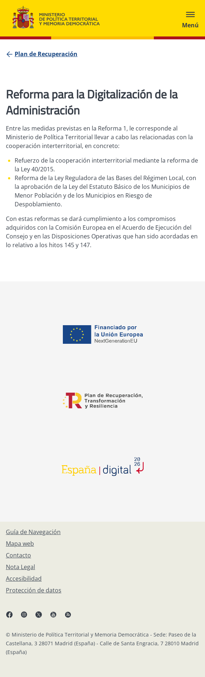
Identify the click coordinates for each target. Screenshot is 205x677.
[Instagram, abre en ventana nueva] (27, 617)
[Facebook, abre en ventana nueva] (13, 617)
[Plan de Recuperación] (46, 54)
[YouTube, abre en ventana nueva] (57, 617)
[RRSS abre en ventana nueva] (71, 617)
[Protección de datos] (33, 590)
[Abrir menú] (190, 18)
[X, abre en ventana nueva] (42, 617)
